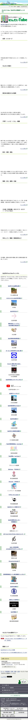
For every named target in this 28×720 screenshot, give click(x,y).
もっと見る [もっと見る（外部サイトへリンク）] (23, 62)
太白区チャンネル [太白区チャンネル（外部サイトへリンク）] (13, 393)
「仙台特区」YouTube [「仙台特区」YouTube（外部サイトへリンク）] (13, 456)
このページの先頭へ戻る (22, 681)
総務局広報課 (4, 661)
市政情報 (7, 671)
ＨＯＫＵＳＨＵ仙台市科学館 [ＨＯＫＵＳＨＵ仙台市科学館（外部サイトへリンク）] (13, 298)
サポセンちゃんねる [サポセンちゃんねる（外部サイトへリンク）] (13, 494)
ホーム (2, 671)
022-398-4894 (20, 708)
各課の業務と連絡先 (7, 712)
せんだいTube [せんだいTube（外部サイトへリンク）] (4, 24)
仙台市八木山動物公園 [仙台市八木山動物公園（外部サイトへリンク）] (13, 286)
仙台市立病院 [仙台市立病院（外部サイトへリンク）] (13, 586)
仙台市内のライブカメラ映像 (8, 650)
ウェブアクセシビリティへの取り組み (10, 692)
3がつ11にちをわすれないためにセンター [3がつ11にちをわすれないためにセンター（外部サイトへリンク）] (13, 534)
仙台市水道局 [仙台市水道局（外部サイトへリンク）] (13, 419)
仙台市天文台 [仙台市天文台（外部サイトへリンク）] (13, 311)
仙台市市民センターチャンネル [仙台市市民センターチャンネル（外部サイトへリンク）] (13, 379)
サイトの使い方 (5, 685)
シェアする (3, 677)
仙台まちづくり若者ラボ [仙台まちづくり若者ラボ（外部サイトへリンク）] (13, 507)
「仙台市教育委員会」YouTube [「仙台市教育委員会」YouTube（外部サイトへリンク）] (13, 444)
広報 (18, 671)
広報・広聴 (13, 671)
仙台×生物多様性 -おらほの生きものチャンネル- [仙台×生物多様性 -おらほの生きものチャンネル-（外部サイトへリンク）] (13, 548)
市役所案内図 (21, 712)
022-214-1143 (9, 664)
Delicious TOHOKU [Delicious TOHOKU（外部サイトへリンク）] (13, 469)
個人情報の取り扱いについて (8, 690)
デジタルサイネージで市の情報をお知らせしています (14, 652)
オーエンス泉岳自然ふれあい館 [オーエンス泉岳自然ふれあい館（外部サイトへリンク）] (13, 350)
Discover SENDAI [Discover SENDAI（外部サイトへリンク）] (13, 481)
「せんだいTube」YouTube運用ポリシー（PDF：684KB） (16, 639)
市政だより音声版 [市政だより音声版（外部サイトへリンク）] (13, 599)
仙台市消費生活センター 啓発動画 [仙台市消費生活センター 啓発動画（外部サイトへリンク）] (14, 521)
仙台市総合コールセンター (9, 708)
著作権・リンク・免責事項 (8, 687)
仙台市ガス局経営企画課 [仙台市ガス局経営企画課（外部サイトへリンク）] (13, 431)
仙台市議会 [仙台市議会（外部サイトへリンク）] (13, 612)
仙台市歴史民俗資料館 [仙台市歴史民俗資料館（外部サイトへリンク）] (13, 338)
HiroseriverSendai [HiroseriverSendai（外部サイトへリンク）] (13, 561)
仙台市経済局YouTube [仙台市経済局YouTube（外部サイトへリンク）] (13, 405)
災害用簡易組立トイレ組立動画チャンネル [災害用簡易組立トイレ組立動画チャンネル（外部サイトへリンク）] (13, 574)
